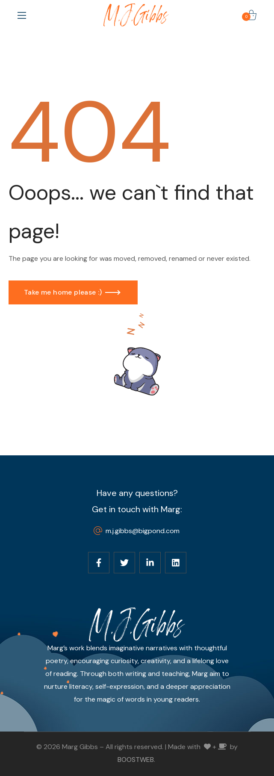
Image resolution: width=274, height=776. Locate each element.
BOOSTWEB (136, 759)
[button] (251, 15)
